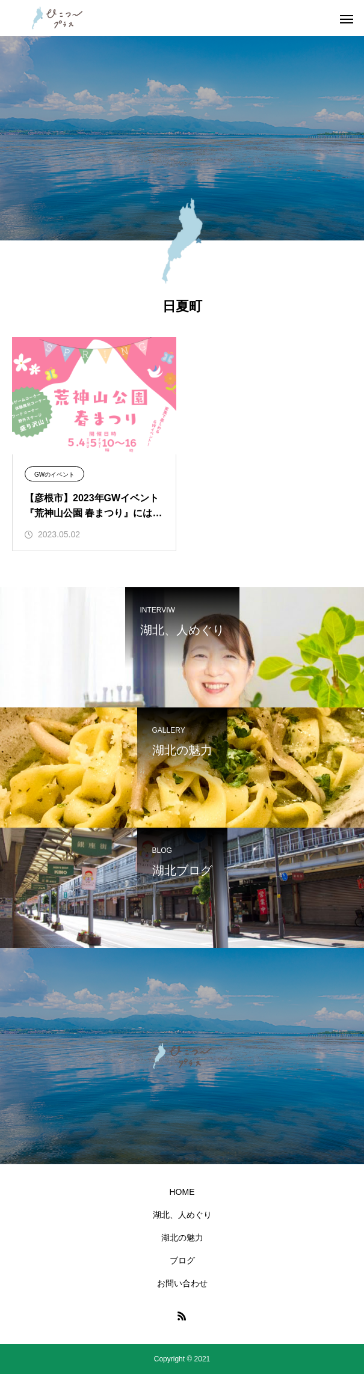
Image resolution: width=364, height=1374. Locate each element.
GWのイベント (54, 474)
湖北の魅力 (182, 1237)
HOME (182, 1192)
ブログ (182, 1260)
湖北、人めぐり (182, 1215)
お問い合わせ (182, 1283)
